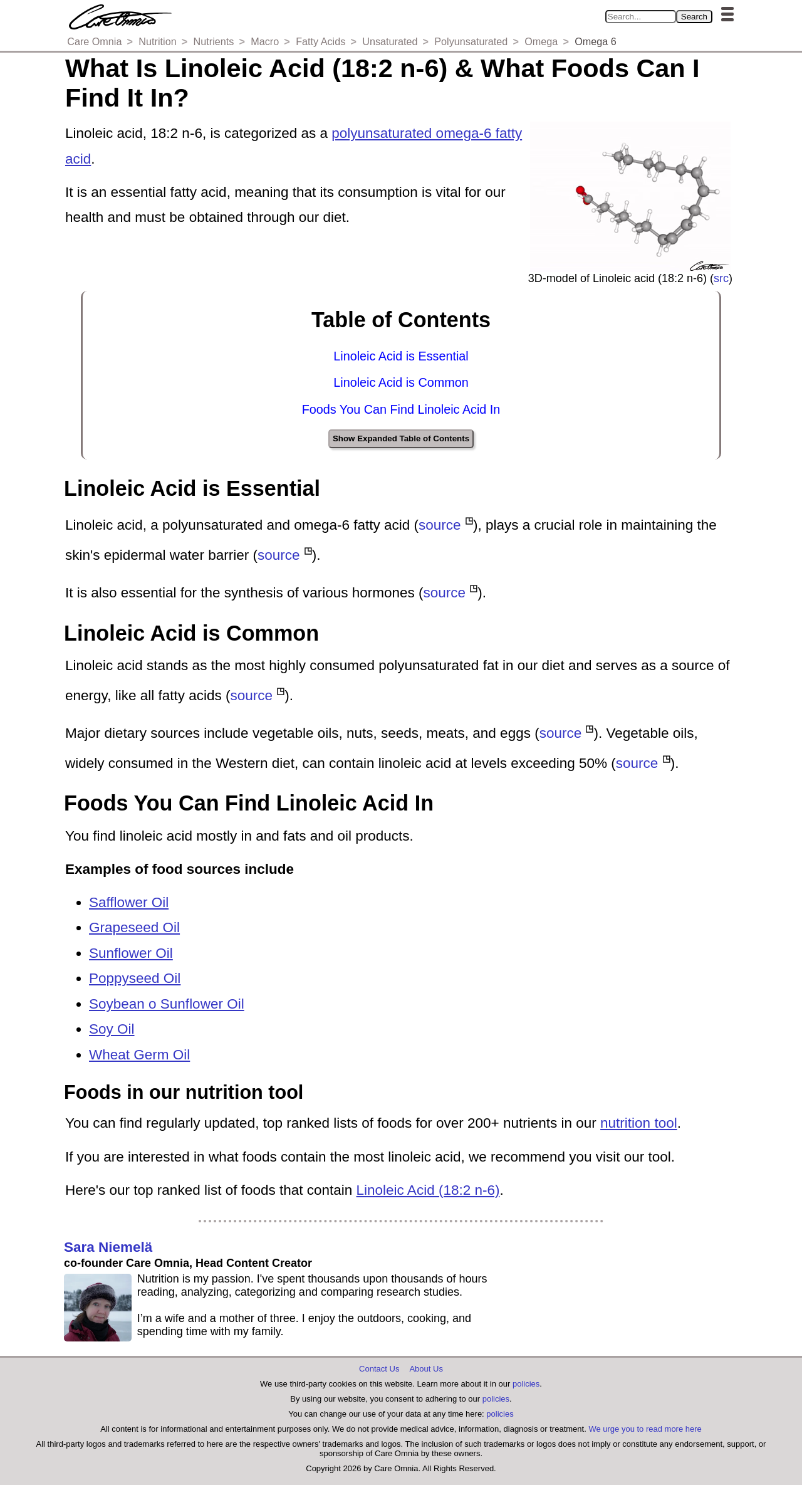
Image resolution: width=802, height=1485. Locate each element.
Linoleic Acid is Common (401, 382)
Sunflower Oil (131, 953)
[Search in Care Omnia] (640, 16)
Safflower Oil (129, 902)
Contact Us (379, 1368)
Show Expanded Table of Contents (401, 438)
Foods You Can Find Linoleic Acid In (401, 409)
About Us (425, 1368)
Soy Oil (112, 1029)
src (721, 278)
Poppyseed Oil (134, 978)
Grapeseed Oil (134, 927)
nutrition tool (638, 1123)
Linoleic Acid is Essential (401, 356)
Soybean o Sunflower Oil (166, 1004)
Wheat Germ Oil (139, 1055)
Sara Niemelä (108, 1247)
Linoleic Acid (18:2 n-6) (428, 1190)
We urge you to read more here (644, 1429)
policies (526, 1383)
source (440, 525)
